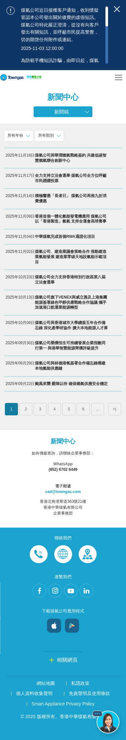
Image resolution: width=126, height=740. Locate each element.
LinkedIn (86, 590)
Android (72, 624)
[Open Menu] (118, 77)
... (97, 409)
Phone (39, 554)
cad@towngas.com (63, 491)
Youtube (71, 590)
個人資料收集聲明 (34, 693)
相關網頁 (67, 660)
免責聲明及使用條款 (89, 693)
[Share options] (106, 77)
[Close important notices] (116, 9)
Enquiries (63, 554)
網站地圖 (46, 683)
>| (114, 409)
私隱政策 (80, 683)
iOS (54, 624)
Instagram (55, 590)
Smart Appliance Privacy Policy (63, 703)
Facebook (39, 590)
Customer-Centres (88, 554)
